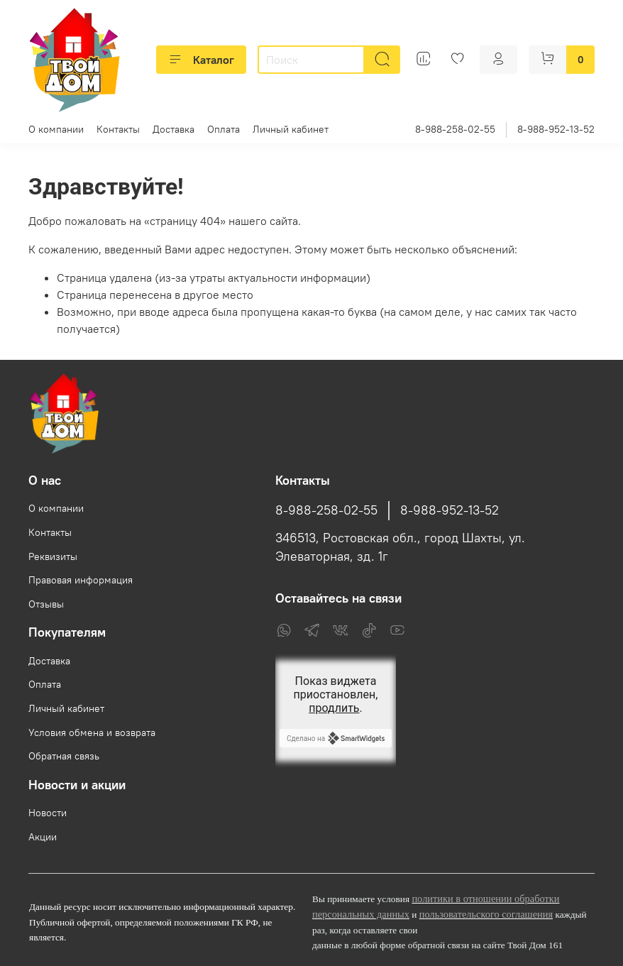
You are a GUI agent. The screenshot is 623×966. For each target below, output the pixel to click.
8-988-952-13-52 (556, 129)
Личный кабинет (291, 129)
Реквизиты (52, 556)
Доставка (173, 129)
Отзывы (46, 604)
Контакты (118, 129)
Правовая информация (80, 579)
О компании (56, 129)
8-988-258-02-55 (455, 129)
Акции (42, 836)
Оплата (223, 129)
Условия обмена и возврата (91, 732)
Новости (47, 812)
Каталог (201, 60)
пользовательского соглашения (486, 914)
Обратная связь (63, 756)
